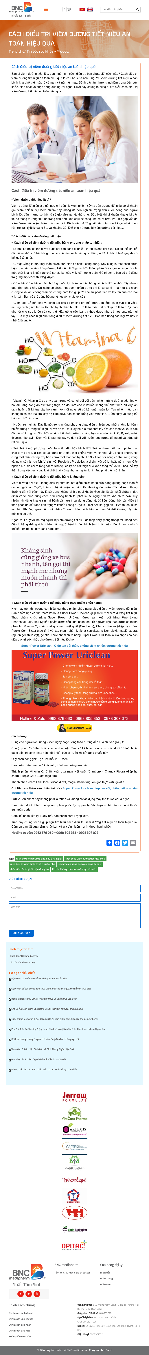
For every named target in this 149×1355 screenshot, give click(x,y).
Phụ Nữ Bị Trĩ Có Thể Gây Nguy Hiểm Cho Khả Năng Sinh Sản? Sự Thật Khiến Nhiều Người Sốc (58, 1029)
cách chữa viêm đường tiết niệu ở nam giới (39, 858)
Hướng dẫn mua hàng (20, 1336)
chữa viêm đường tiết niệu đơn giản (29, 869)
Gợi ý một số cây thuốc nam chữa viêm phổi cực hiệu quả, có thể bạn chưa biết (51, 989)
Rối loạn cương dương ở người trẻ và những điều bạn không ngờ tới (45, 1039)
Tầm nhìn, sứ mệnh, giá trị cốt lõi (72, 1272)
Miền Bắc (105, 1272)
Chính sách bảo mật (19, 1330)
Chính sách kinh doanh (21, 1313)
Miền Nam (105, 1284)
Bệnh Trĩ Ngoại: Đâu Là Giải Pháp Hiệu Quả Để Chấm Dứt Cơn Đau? (44, 999)
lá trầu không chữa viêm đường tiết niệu (74, 869)
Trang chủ (16, 52)
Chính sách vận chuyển (21, 1319)
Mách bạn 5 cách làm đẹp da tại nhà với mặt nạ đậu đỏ (38, 1059)
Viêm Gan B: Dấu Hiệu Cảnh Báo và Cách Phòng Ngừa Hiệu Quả (42, 1049)
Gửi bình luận (21, 933)
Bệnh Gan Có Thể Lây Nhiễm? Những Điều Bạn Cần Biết (39, 979)
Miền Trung (106, 1278)
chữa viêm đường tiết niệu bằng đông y (79, 864)
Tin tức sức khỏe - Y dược (47, 52)
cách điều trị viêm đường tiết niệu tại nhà (32, 864)
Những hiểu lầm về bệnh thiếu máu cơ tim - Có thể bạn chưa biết (44, 1069)
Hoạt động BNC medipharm (23, 956)
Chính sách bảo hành (20, 1325)
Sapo (109, 1350)
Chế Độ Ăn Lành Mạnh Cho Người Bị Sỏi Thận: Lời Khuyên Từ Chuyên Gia (47, 1009)
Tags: (11, 858)
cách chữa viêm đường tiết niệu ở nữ (85, 858)
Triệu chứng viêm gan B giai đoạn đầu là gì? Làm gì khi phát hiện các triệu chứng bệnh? (54, 1019)
